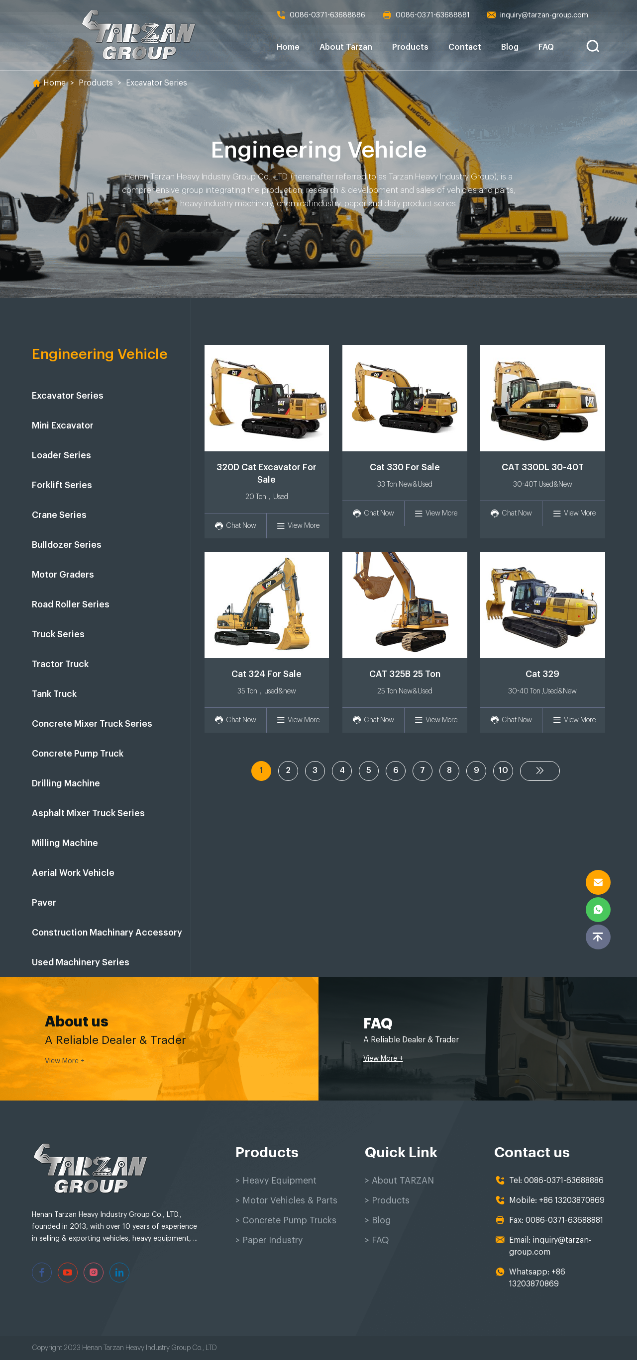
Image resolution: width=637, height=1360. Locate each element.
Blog (510, 47)
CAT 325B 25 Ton (404, 674)
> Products (387, 1200)
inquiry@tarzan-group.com (537, 15)
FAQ (546, 47)
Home (288, 47)
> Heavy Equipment (276, 1180)
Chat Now (235, 526)
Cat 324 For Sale (266, 674)
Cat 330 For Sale (405, 467)
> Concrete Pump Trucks (285, 1220)
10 (503, 770)
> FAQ (377, 1240)
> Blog (378, 1220)
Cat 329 (542, 674)
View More (297, 526)
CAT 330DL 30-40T (543, 467)
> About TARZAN (399, 1180)
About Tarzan (345, 47)
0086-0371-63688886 (320, 15)
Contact (464, 47)
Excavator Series (156, 83)
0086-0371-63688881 (426, 15)
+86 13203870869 (572, 1200)
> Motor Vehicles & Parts (286, 1200)
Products (410, 47)
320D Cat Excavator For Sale (266, 473)
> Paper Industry (269, 1240)
